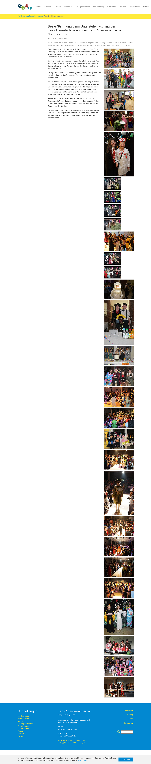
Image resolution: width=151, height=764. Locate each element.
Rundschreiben (23, 729)
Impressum (129, 710)
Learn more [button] (82, 760)
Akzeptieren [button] (125, 759)
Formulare (21, 731)
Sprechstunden (23, 726)
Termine (21, 734)
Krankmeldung (23, 716)
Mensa (20, 721)
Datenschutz (128, 723)
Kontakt (130, 719)
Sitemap (130, 715)
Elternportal (22, 736)
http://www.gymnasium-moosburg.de (71, 740)
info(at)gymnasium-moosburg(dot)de (71, 742)
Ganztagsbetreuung (25, 724)
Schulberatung (23, 719)
